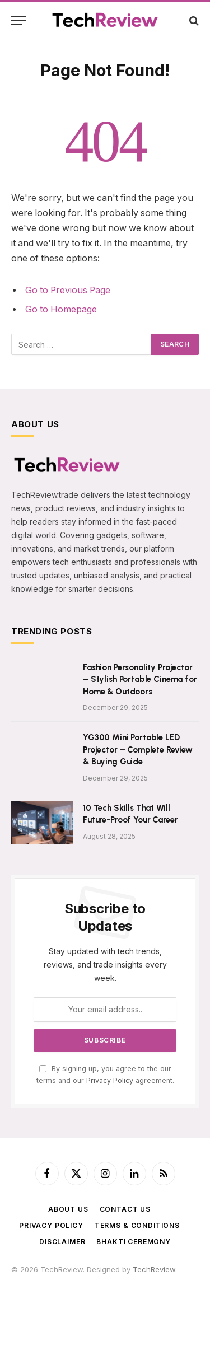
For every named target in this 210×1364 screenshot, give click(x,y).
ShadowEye (31, 1334)
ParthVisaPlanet (81, 1291)
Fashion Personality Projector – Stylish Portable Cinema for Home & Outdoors (140, 679)
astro (93, 1280)
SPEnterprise (83, 1301)
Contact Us (125, 1209)
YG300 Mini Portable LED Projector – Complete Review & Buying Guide (138, 749)
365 (111, 1280)
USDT (21, 1280)
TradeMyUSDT (162, 1291)
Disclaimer (62, 1241)
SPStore (45, 1301)
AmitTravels (175, 1301)
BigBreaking (147, 1313)
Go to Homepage (61, 309)
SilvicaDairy (31, 1291)
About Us (68, 1209)
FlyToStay (72, 1323)
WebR (101, 1323)
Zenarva (70, 1313)
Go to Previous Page (67, 290)
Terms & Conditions (137, 1225)
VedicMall (168, 1323)
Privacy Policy (109, 1080)
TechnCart (105, 1313)
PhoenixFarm (130, 1301)
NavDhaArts (32, 1313)
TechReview (154, 1269)
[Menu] (18, 20)
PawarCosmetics (150, 1280)
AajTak (123, 1291)
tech (74, 1280)
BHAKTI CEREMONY (133, 1241)
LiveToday (131, 1323)
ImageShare (32, 1323)
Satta (55, 1280)
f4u (38, 1280)
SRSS (20, 1301)
